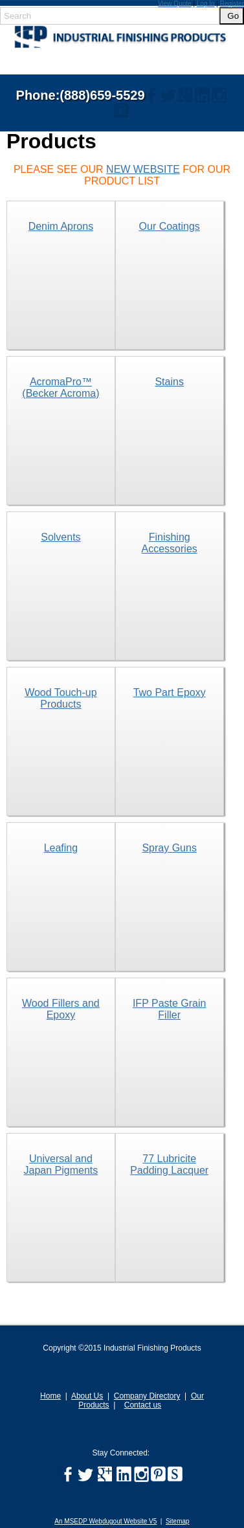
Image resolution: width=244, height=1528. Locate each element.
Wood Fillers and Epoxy (61, 1009)
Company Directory (147, 1395)
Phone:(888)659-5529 (80, 95)
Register (232, 3)
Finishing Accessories (169, 543)
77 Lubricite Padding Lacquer (169, 1164)
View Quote (175, 3)
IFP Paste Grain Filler (169, 1009)
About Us (87, 1395)
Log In (206, 3)
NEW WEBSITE (143, 169)
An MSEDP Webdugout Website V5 (105, 1521)
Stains (169, 381)
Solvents (60, 537)
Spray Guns (169, 847)
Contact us (142, 1405)
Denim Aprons (61, 226)
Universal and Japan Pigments (61, 1164)
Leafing (61, 847)
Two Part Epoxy (169, 692)
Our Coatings (169, 226)
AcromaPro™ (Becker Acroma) (60, 387)
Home (50, 1395)
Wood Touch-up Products (60, 698)
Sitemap (178, 1521)
